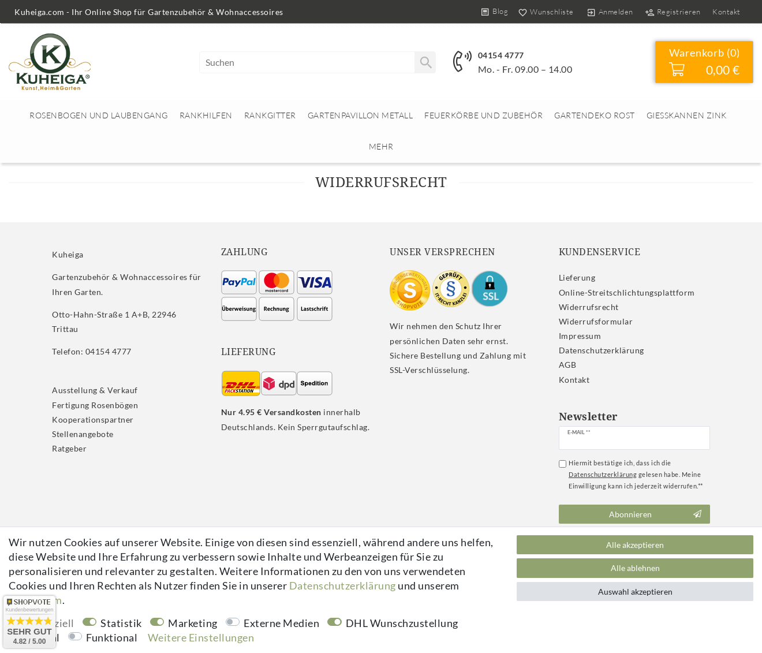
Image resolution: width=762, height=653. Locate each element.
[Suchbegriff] (317, 62)
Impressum (580, 336)
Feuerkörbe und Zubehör (483, 115)
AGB (568, 365)
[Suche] (424, 62)
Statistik (121, 623)
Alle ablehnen (635, 568)
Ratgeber (69, 448)
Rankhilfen (206, 115)
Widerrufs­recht (589, 307)
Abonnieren (655, 514)
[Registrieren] (672, 11)
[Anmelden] (609, 11)
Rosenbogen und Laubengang (98, 115)
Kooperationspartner (93, 419)
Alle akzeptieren (635, 545)
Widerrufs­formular (596, 321)
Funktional (111, 637)
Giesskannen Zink (687, 115)
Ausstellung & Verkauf (95, 390)
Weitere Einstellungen (201, 637)
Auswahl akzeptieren (635, 591)
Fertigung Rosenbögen (95, 405)
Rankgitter (270, 115)
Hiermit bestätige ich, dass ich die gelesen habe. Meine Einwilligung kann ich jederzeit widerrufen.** (636, 474)
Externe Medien (281, 623)
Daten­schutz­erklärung (601, 350)
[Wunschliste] (543, 11)
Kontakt (726, 11)
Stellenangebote (83, 434)
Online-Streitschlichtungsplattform (627, 292)
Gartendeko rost (594, 115)
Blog (500, 11)
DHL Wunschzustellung (402, 623)
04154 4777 (501, 55)
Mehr (381, 146)
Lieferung (577, 277)
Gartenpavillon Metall (360, 115)
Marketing (193, 623)
